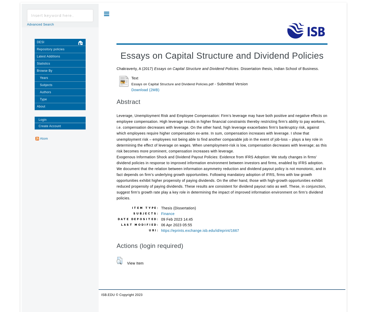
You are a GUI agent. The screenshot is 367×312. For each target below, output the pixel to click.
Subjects (46, 85)
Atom (44, 138)
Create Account (49, 126)
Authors (45, 92)
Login (42, 120)
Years (44, 78)
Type (43, 99)
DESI (61, 43)
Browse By (44, 71)
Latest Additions (48, 56)
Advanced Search (40, 24)
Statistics (43, 63)
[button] (119, 261)
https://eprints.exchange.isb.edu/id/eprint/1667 (200, 231)
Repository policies (50, 49)
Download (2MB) (145, 90)
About (41, 106)
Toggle (107, 14)
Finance (168, 214)
